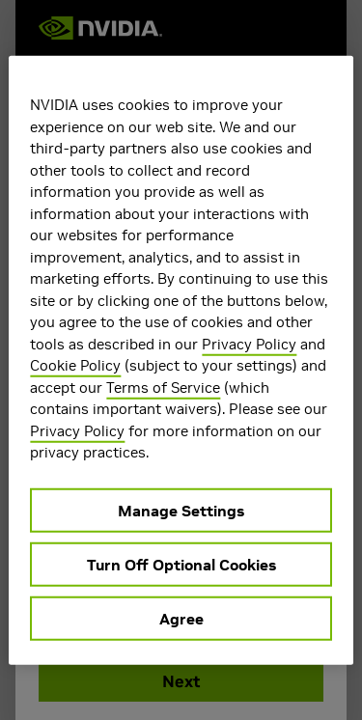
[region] (180, 360)
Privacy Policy (249, 343)
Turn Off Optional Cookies (181, 563)
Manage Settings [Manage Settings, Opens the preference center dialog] (181, 509)
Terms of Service (163, 386)
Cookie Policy (75, 365)
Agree (181, 617)
